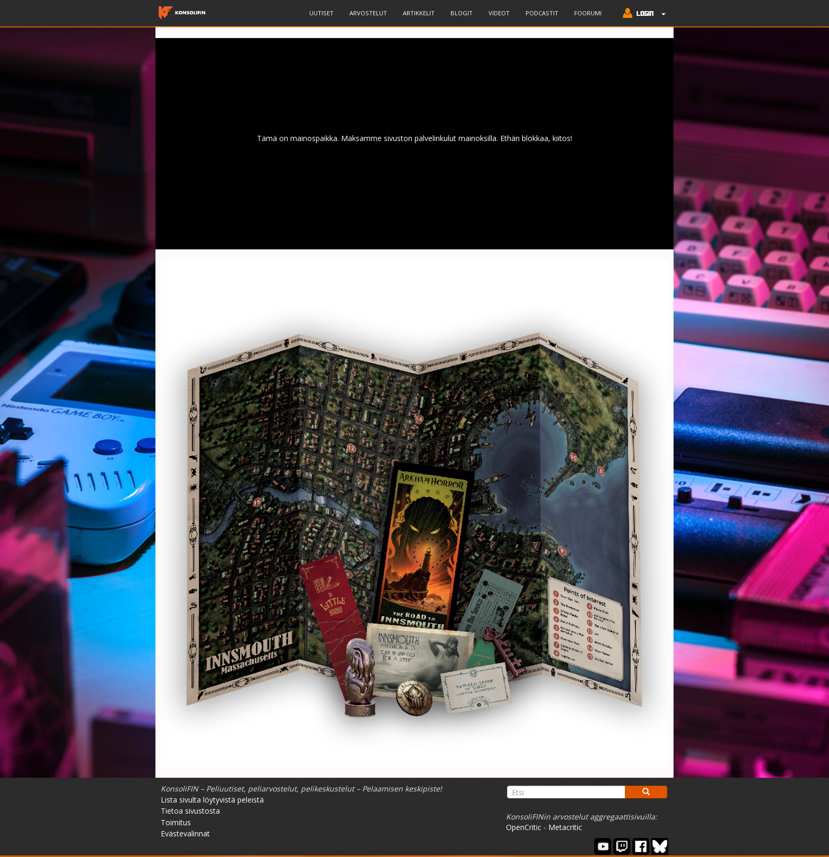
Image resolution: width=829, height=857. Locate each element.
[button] (642, 14)
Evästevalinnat (185, 833)
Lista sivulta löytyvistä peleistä (212, 800)
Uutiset (321, 13)
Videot (499, 13)
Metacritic (565, 827)
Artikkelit (419, 13)
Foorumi (588, 13)
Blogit (461, 13)
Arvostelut (368, 13)
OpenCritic (523, 827)
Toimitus (176, 822)
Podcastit (542, 13)
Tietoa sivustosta (190, 811)
